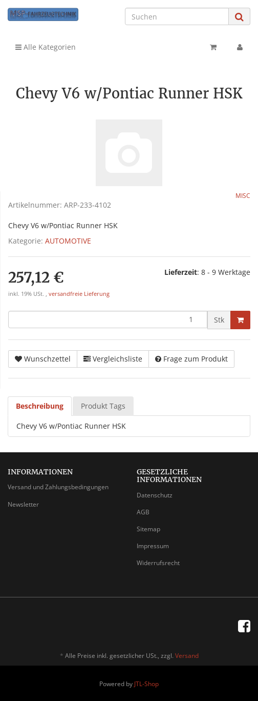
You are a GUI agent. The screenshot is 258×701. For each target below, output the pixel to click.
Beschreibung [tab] (39, 406)
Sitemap (148, 529)
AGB (143, 512)
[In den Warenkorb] (240, 320)
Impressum (153, 546)
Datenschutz (155, 495)
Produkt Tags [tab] (103, 406)
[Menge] (107, 319)
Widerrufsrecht (158, 562)
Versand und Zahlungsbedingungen (58, 487)
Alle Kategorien (45, 47)
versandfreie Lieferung (79, 293)
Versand (187, 655)
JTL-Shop (146, 683)
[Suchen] (177, 16)
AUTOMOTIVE (68, 241)
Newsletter (23, 504)
